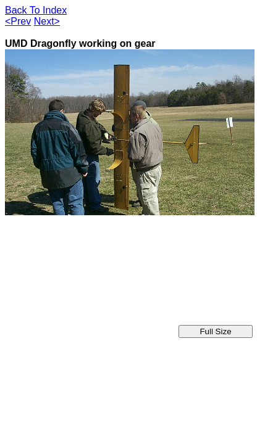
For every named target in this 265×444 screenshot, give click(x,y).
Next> (47, 21)
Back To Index (36, 10)
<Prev (18, 21)
